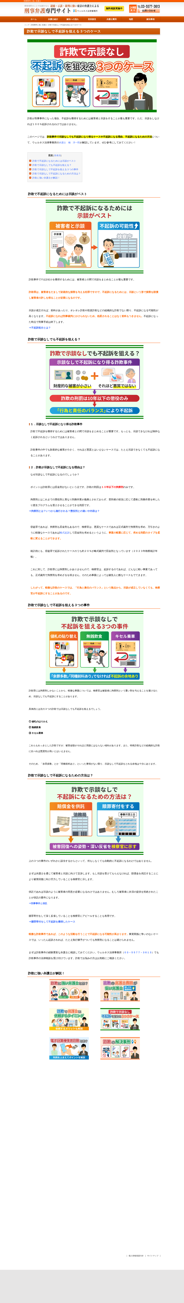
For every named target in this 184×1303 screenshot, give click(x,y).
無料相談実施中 (114, 8)
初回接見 (92, 19)
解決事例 (150, 19)
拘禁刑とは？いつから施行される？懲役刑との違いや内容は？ (65, 511)
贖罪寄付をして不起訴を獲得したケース (53, 921)
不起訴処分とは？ (41, 327)
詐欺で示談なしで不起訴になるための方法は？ (56, 173)
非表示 (57, 155)
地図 (131, 19)
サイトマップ (152, 1256)
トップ (26, 25)
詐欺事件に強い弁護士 (39, 25)
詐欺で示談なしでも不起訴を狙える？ (51, 165)
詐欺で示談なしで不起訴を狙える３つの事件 (55, 169)
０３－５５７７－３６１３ (138, 952)
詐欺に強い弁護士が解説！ (46, 178)
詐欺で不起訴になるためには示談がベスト (54, 161)
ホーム (34, 19)
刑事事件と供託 (39, 903)
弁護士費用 (112, 19)
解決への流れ (73, 19)
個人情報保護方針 (136, 1256)
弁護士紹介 (53, 19)
